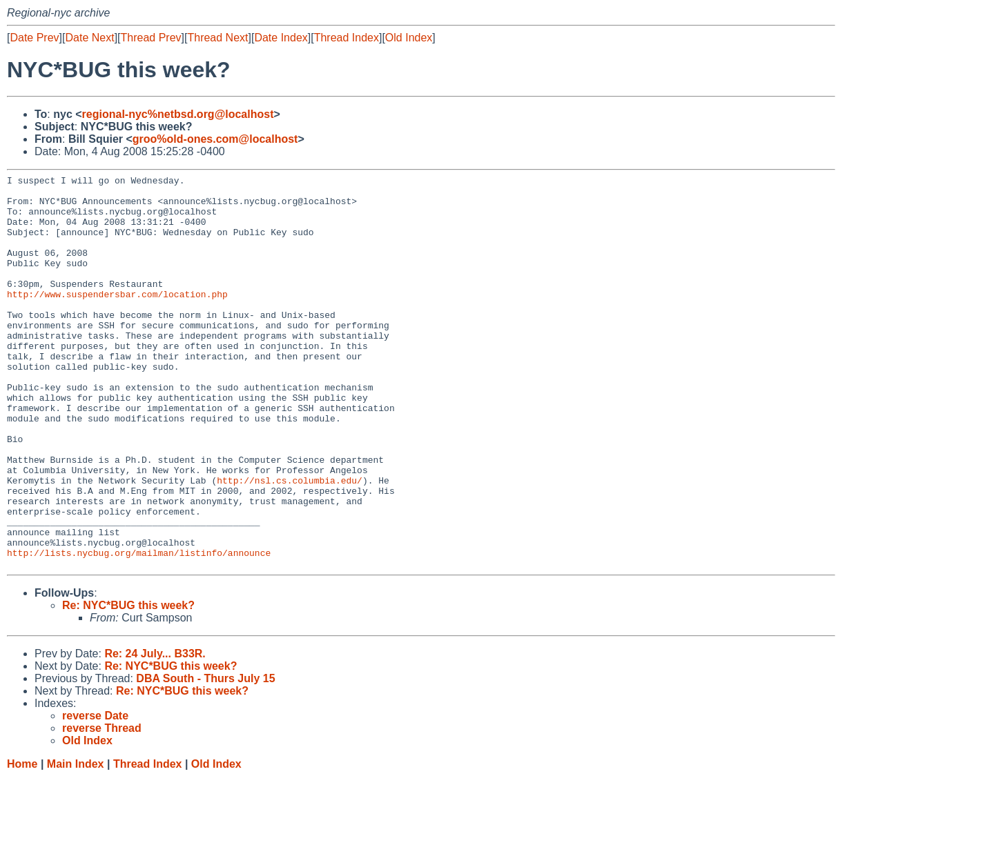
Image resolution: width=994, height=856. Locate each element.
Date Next (89, 37)
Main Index (75, 842)
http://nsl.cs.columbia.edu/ (289, 542)
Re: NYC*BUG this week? (128, 684)
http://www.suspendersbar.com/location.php (117, 318)
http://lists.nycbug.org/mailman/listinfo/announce (139, 629)
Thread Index (346, 37)
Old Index (408, 37)
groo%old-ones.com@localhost (215, 139)
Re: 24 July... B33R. (154, 732)
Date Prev (34, 37)
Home (22, 842)
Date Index (280, 37)
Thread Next (217, 37)
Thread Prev (151, 37)
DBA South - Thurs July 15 (205, 757)
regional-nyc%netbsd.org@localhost (178, 114)
